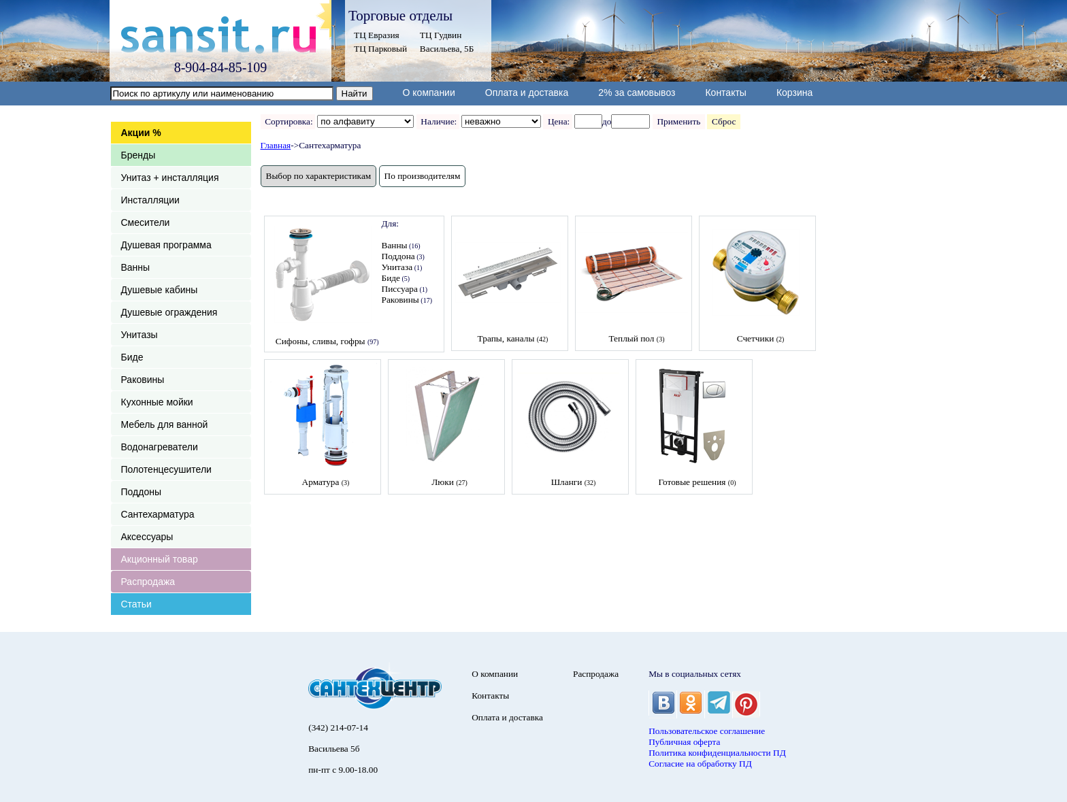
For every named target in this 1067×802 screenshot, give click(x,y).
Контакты (725, 92)
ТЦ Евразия (376, 35)
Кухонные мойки (157, 402)
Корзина (794, 92)
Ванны (135, 267)
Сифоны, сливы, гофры (320, 341)
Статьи (136, 604)
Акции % (141, 132)
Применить (679, 121)
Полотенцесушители (166, 469)
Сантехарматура (158, 514)
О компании (429, 92)
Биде (132, 357)
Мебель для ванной (164, 424)
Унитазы (139, 334)
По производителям (422, 176)
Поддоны (141, 491)
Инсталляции (150, 200)
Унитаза (397, 267)
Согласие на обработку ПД (700, 763)
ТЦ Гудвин (440, 35)
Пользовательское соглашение (707, 731)
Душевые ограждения (169, 312)
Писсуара (400, 289)
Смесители (145, 222)
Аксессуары (147, 536)
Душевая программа (166, 244)
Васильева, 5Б (447, 49)
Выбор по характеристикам (319, 176)
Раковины (143, 379)
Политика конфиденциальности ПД (717, 753)
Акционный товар (159, 559)
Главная (276, 145)
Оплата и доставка (526, 92)
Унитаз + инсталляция (170, 177)
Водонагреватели (159, 446)
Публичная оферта (684, 742)
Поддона (398, 256)
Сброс (723, 121)
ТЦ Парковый (380, 49)
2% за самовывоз (636, 92)
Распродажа (148, 581)
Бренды (138, 155)
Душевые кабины (159, 289)
